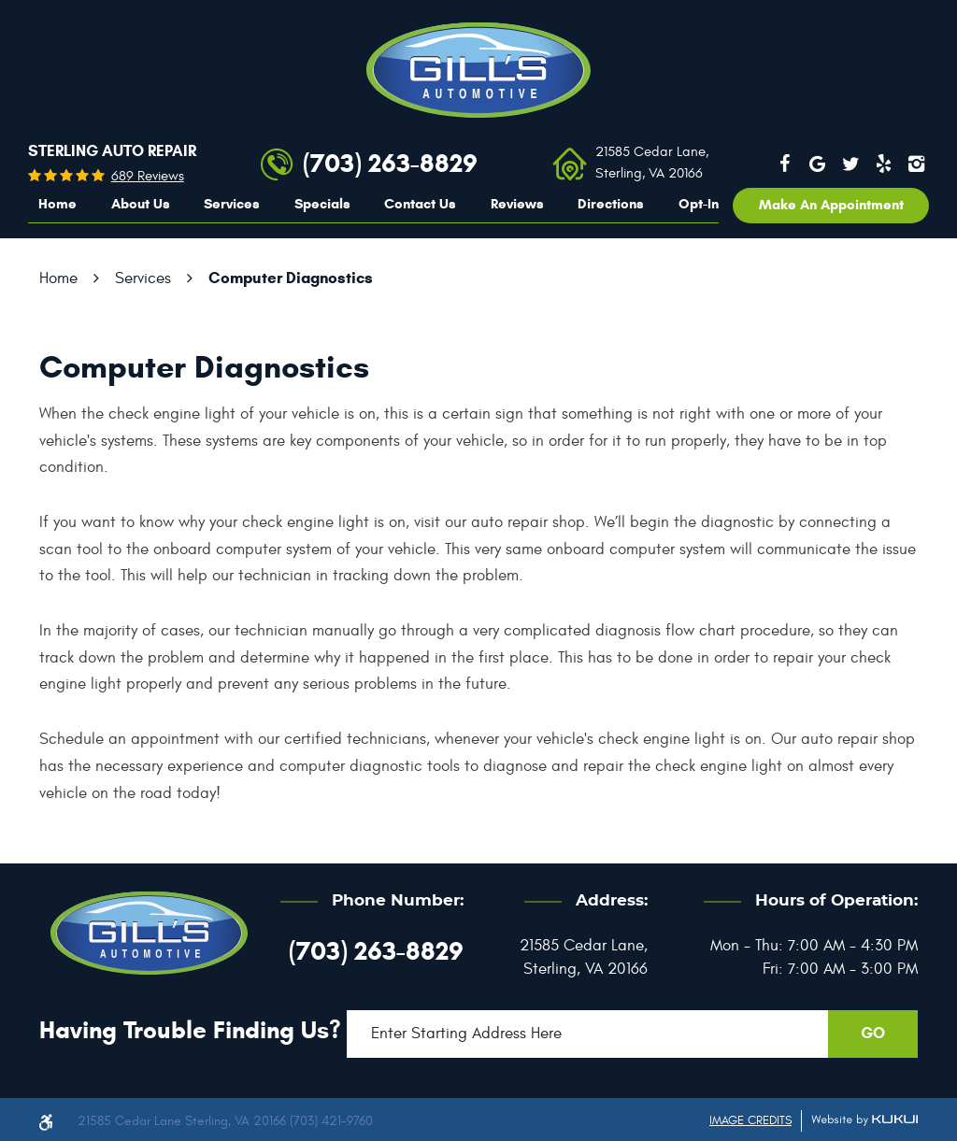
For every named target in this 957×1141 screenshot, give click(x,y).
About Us (140, 203)
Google (818, 163)
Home (57, 203)
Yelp (884, 163)
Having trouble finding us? (190, 1030)
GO (873, 1033)
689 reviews (147, 176)
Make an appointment (831, 204)
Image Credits (750, 1120)
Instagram (917, 163)
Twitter (850, 163)
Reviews (517, 203)
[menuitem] (57, 204)
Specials (322, 203)
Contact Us (420, 203)
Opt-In (698, 203)
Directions (611, 203)
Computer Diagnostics (290, 278)
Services (232, 203)
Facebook (784, 163)
